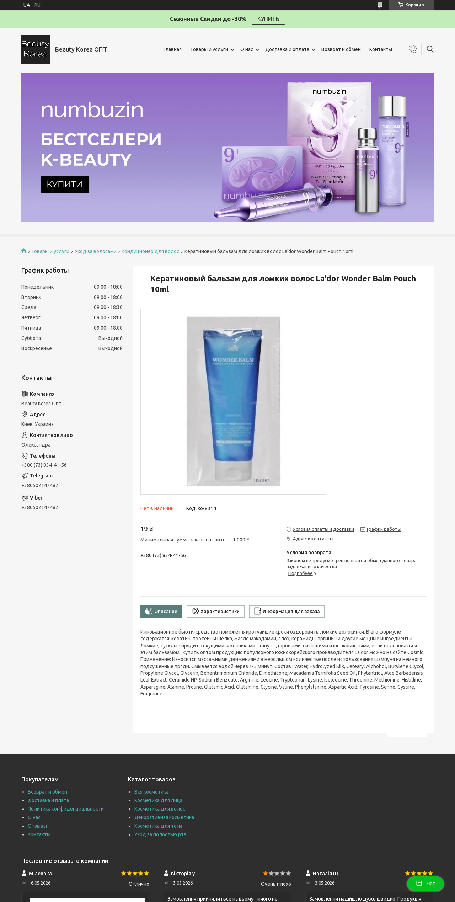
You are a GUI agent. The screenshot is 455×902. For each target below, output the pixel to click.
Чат (425, 883)
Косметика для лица (158, 800)
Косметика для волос (159, 809)
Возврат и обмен (341, 49)
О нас (246, 49)
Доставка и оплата (287, 49)
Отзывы (37, 826)
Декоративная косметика (164, 817)
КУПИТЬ (268, 19)
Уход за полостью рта (160, 834)
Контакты (380, 49)
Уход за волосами (96, 251)
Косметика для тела (158, 826)
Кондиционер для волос (150, 251)
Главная (173, 49)
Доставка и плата (48, 800)
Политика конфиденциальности (66, 809)
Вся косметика (151, 792)
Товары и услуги (209, 49)
